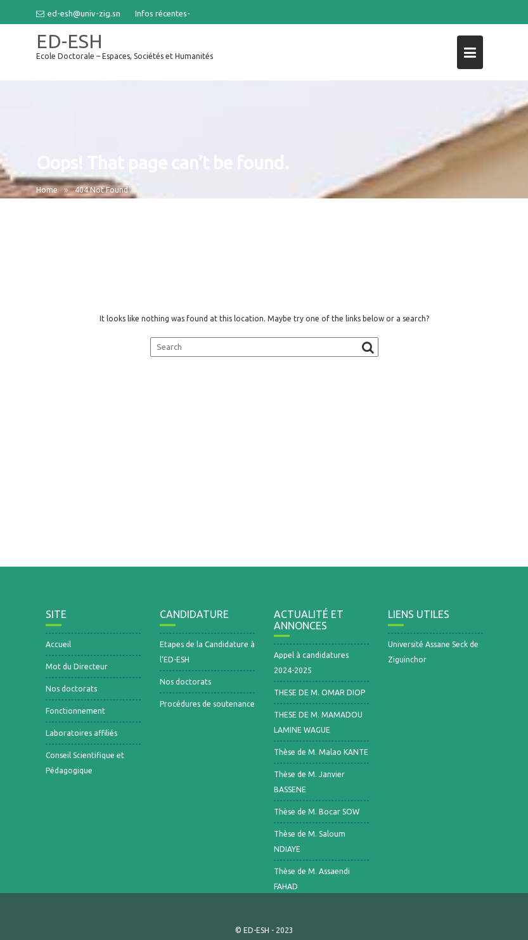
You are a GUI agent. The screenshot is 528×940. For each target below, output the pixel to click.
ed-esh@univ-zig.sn (78, 13)
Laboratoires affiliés (81, 738)
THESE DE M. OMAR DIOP (319, 697)
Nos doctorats (71, 694)
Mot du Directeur (77, 671)
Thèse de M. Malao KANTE (321, 757)
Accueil (58, 649)
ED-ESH (69, 41)
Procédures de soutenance (207, 709)
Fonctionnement (75, 716)
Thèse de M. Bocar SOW (316, 817)
